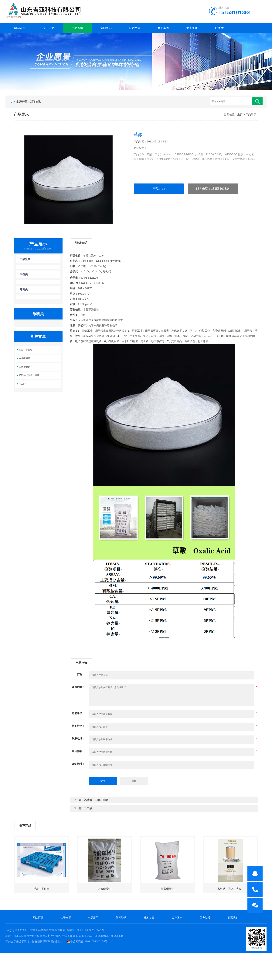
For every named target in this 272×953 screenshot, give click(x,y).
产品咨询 (159, 188)
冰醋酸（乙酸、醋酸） (97, 799)
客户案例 (163, 28)
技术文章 (134, 28)
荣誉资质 (192, 28)
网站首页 (20, 28)
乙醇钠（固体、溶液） (30, 375)
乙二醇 (88, 808)
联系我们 (220, 28)
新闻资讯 (106, 28)
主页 (240, 114)
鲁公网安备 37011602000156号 (86, 941)
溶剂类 (24, 274)
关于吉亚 (48, 28)
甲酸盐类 (25, 259)
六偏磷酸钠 (24, 358)
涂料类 (24, 289)
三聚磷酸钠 (24, 366)
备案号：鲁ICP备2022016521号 (85, 930)
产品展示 (77, 28)
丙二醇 (22, 383)
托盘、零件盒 (25, 349)
